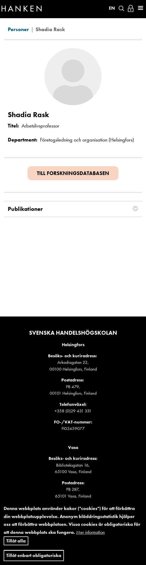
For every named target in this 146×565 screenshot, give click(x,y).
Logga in (131, 8)
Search (121, 8)
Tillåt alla (16, 545)
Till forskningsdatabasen (73, 173)
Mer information (90, 536)
